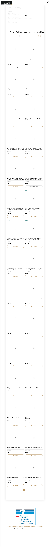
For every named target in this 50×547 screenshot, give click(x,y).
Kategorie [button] (10, 11)
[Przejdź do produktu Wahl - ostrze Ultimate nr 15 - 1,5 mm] (15, 408)
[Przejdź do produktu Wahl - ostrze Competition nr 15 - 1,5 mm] (15, 348)
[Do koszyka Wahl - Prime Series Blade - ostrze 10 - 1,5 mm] (34, 455)
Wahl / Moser (9, 91)
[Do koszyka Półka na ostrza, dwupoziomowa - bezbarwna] (15, 127)
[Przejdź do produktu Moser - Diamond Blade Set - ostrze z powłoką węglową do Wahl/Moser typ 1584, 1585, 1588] (15, 139)
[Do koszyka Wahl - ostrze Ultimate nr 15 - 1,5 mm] (15, 426)
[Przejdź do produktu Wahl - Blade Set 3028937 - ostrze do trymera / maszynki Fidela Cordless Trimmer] (15, 228)
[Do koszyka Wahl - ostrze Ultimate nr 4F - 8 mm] (15, 455)
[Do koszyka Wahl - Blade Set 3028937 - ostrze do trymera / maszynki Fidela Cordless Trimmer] (15, 246)
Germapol (27, 91)
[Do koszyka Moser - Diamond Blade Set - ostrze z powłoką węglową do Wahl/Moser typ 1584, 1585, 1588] (15, 157)
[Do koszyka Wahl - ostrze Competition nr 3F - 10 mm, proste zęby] (34, 366)
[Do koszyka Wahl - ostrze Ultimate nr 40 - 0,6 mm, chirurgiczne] (34, 426)
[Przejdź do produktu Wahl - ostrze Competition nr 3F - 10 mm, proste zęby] (34, 348)
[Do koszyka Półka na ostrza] (34, 97)
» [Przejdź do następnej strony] (29, 490)
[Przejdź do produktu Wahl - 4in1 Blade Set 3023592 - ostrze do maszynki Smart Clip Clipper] (34, 199)
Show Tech (9, 181)
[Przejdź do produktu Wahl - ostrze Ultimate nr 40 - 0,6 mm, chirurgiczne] (34, 408)
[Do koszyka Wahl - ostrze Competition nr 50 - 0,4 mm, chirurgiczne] (15, 97)
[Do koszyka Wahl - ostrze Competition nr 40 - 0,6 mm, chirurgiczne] (15, 396)
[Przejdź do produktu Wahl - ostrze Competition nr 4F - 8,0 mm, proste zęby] (34, 378)
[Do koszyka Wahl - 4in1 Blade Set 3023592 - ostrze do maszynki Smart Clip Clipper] (34, 216)
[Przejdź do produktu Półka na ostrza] (34, 79)
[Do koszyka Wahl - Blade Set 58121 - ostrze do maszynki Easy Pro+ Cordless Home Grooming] (34, 246)
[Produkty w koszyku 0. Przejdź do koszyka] (47, 2)
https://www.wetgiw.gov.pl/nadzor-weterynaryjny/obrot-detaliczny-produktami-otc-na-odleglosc (25, 526)
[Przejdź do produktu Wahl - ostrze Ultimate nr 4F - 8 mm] (15, 438)
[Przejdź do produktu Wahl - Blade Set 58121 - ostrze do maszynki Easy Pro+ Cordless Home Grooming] (34, 228)
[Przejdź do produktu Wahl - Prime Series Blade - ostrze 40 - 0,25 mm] (34, 467)
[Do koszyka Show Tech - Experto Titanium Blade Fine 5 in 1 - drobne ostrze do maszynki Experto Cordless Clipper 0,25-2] (15, 187)
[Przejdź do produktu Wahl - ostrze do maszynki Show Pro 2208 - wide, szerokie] (34, 109)
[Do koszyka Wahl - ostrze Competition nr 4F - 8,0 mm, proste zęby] (34, 396)
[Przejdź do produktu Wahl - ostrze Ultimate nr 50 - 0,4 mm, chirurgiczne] (15, 49)
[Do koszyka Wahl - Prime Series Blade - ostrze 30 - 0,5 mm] (15, 485)
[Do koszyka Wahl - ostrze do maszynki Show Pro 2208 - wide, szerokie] (34, 127)
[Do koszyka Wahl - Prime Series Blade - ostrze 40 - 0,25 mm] (34, 485)
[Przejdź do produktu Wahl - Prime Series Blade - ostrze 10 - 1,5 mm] (34, 438)
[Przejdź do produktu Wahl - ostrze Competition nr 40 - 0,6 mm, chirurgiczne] (15, 378)
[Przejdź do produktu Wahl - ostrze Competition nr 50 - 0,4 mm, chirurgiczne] (15, 79)
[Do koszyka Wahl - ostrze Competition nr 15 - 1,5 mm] (15, 366)
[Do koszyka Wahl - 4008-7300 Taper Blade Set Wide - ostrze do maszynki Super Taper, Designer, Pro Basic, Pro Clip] (15, 216)
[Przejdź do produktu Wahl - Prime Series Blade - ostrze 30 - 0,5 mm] (15, 467)
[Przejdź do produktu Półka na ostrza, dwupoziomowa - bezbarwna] (15, 109)
